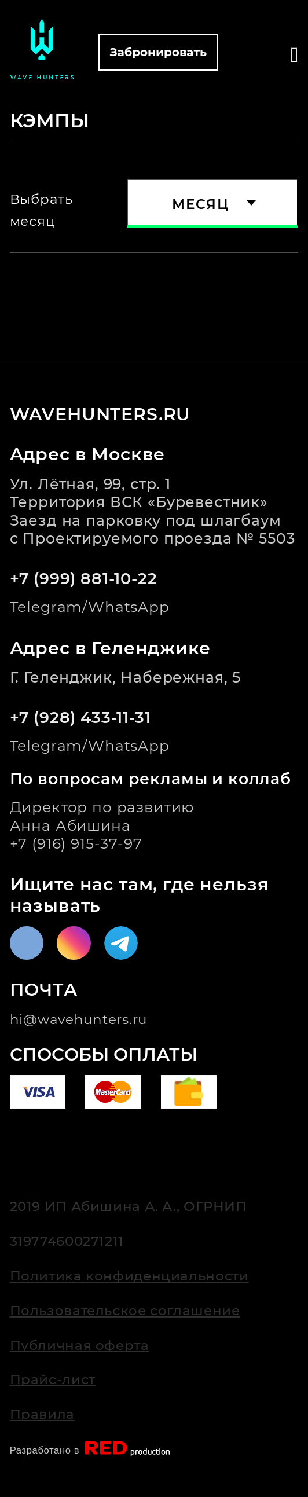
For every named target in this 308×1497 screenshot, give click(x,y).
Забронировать (158, 52)
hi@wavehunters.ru (78, 1019)
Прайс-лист (53, 1379)
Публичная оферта (79, 1345)
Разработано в (94, 1448)
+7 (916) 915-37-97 (76, 843)
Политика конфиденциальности (129, 1275)
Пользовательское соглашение (125, 1310)
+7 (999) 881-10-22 (83, 578)
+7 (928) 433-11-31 (80, 717)
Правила (42, 1414)
